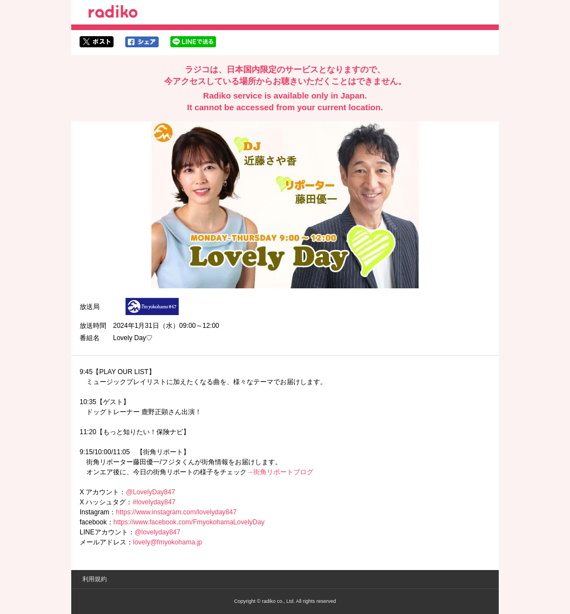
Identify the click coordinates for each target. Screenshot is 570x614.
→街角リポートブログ (280, 472)
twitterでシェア (97, 41)
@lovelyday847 (157, 532)
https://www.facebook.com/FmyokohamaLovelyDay (189, 522)
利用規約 (94, 579)
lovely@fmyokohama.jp (167, 542)
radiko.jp (113, 13)
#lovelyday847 (153, 502)
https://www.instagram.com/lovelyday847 (176, 512)
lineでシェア (193, 41)
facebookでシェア (142, 41)
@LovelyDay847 (150, 492)
